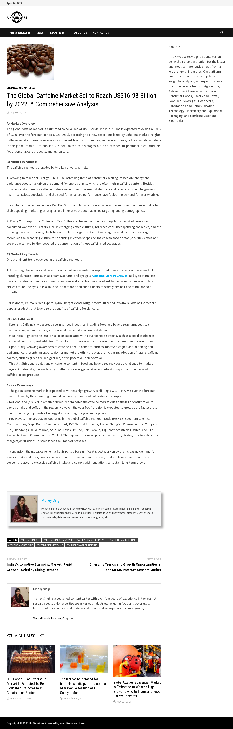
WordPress (66, 723)
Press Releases (20, 32)
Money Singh (51, 500)
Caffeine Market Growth (110, 276)
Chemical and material (21, 87)
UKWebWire (36, 723)
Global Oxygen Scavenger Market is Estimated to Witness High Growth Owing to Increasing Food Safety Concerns (137, 689)
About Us (80, 32)
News (40, 32)
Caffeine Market (30, 540)
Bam (82, 723)
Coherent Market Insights (81, 545)
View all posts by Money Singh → (53, 618)
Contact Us (101, 32)
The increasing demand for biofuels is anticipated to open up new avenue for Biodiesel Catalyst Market (84, 686)
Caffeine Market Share (123, 540)
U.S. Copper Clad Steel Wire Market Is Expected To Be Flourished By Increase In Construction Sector (26, 686)
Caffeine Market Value (49, 545)
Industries (57, 32)
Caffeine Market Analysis (58, 540)
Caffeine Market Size (20, 545)
